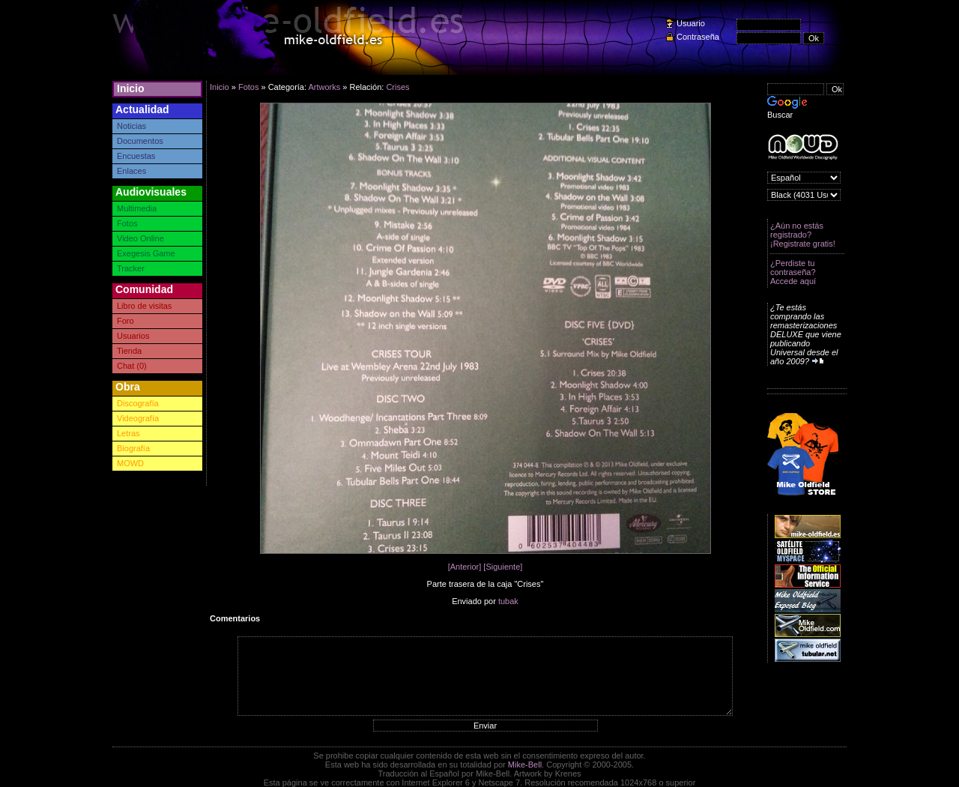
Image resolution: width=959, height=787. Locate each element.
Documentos (140, 140)
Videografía (138, 418)
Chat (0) (132, 365)
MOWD (130, 463)
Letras (128, 433)
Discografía (138, 403)
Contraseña (698, 36)
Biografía (133, 448)
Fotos (127, 223)
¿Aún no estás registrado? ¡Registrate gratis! (802, 234)
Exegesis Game (146, 253)
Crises (397, 86)
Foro (125, 320)
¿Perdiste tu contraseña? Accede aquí (793, 272)
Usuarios (133, 335)
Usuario (691, 23)
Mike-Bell (525, 764)
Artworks (324, 86)
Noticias (131, 125)
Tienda (129, 350)
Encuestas (136, 155)
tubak (508, 601)
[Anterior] (465, 566)
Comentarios (235, 618)
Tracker (131, 268)
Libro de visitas (144, 305)
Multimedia (137, 208)
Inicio (131, 88)
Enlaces (131, 170)
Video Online (140, 238)
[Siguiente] (502, 566)
